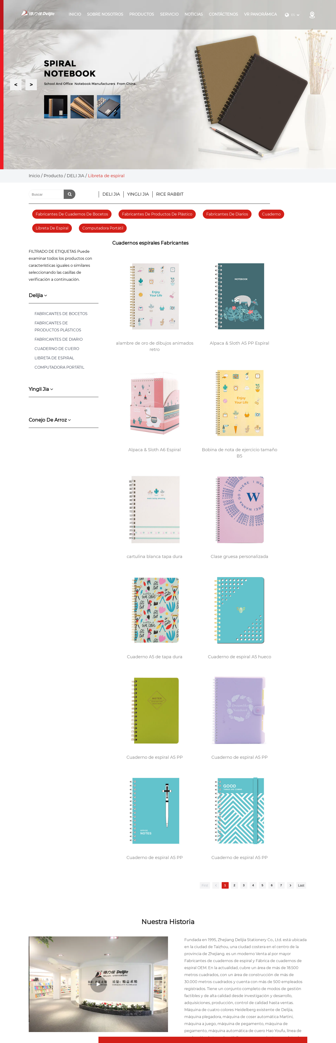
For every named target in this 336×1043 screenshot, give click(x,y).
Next (31, 84)
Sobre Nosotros (105, 14)
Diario (256, 965)
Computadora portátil (102, 228)
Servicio (169, 14)
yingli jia (41, 389)
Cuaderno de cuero (57, 349)
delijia (38, 295)
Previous (15, 84)
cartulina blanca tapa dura (210, 410)
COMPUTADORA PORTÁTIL (59, 367)
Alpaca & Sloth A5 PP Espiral (210, 323)
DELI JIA (75, 175)
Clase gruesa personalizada (275, 410)
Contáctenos (223, 14)
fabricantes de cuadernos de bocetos (72, 214)
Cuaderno (271, 214)
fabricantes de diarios (227, 214)
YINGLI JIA (138, 194)
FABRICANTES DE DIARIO (59, 339)
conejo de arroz (50, 420)
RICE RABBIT (169, 194)
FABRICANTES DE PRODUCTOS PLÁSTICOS (58, 326)
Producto (53, 175)
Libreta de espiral (52, 228)
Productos (141, 14)
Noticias (194, 14)
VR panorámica (260, 14)
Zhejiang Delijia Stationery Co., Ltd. (85, 1018)
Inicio (75, 14)
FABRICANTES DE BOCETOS (61, 314)
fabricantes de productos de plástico (157, 214)
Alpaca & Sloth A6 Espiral (274, 323)
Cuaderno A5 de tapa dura (144, 497)
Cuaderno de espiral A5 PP (275, 497)
